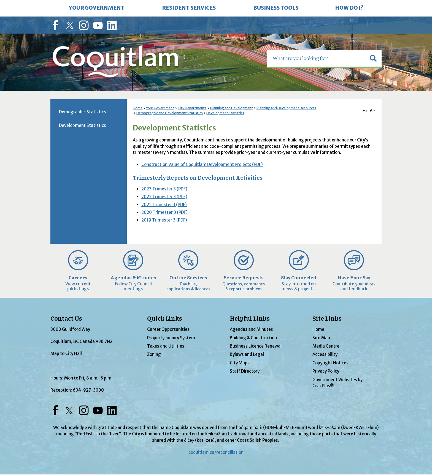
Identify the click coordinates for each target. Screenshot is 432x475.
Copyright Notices (330, 362)
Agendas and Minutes (251, 329)
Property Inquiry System (171, 337)
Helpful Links (250, 318)
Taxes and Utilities (165, 346)
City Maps (240, 362)
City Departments (192, 108)
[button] (373, 58)
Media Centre (325, 346)
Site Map (321, 337)
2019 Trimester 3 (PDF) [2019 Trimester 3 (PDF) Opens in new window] (164, 220)
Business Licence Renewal (256, 346)
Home (137, 108)
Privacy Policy (325, 371)
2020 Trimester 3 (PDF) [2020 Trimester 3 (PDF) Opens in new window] (164, 212)
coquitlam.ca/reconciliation (216, 452)
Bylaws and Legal (247, 354)
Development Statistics (225, 113)
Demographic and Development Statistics (169, 113)
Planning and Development (231, 108)
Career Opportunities (168, 329)
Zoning (154, 354)
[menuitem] (96, 8)
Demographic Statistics (82, 111)
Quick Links (164, 318)
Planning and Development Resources (286, 108)
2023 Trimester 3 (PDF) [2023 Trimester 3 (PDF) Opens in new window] (164, 189)
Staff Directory (245, 371)
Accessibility (324, 354)
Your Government (160, 108)
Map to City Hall (66, 353)
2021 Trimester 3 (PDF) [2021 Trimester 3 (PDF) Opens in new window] (164, 204)
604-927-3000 (88, 390)
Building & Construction (253, 337)
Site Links (327, 318)
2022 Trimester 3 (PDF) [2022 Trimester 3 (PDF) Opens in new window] (164, 196)
